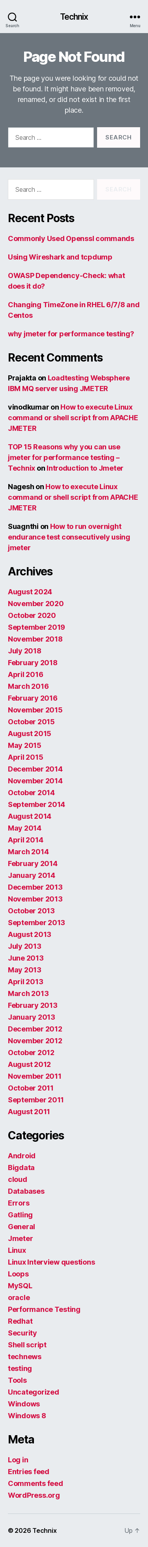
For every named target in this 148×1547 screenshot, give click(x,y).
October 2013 (31, 911)
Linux (17, 1250)
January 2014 (31, 875)
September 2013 (36, 922)
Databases (26, 1191)
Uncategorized (33, 1392)
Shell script (27, 1345)
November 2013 (35, 899)
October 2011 (31, 1088)
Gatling (20, 1215)
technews (24, 1356)
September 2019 (36, 627)
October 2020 (32, 615)
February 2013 (33, 1005)
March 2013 (28, 993)
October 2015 (31, 722)
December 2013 (35, 887)
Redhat (20, 1321)
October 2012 (31, 1052)
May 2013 (24, 970)
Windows (24, 1404)
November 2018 (35, 639)
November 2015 (35, 710)
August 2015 (29, 733)
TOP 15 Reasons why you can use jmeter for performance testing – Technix (64, 457)
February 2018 (33, 662)
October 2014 (31, 792)
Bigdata (21, 1167)
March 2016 (28, 686)
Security (22, 1333)
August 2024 (30, 592)
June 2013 (26, 958)
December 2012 (35, 1029)
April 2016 (25, 674)
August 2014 (29, 816)
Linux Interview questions (51, 1262)
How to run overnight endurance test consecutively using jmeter (69, 537)
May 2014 (24, 828)
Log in (18, 1460)
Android (22, 1156)
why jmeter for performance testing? (71, 334)
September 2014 (36, 804)
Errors (18, 1203)
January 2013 (31, 1017)
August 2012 (29, 1064)
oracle (19, 1297)
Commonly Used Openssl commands (71, 238)
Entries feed (28, 1471)
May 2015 (24, 745)
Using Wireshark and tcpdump (60, 257)
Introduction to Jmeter (85, 468)
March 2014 (28, 852)
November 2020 (36, 603)
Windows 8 (27, 1416)
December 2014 (35, 769)
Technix (74, 17)
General (21, 1226)
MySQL (20, 1286)
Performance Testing (44, 1309)
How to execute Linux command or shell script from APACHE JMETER (73, 417)
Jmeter (20, 1238)
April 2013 (25, 982)
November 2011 (35, 1076)
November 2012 (35, 1041)
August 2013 (29, 934)
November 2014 (35, 781)
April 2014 (25, 840)
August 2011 (29, 1111)
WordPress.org (34, 1495)
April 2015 (25, 757)
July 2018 (24, 651)
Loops (18, 1274)
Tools (17, 1380)
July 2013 (24, 946)
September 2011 (36, 1100)
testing (20, 1368)
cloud (17, 1179)
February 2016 (33, 698)
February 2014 (33, 863)
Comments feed (35, 1483)
